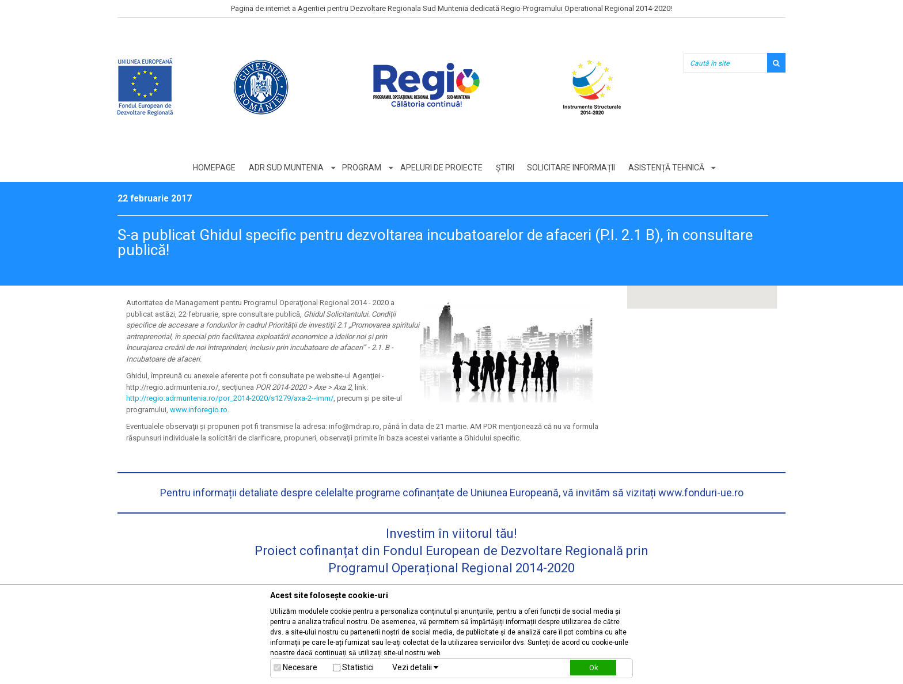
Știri (505, 167)
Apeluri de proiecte (441, 167)
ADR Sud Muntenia (285, 167)
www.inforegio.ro (198, 409)
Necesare (300, 667)
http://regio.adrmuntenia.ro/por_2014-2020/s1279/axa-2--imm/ (229, 398)
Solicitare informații (572, 167)
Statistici (358, 667)
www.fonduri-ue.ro (700, 493)
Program (361, 167)
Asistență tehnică (667, 167)
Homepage (213, 167)
